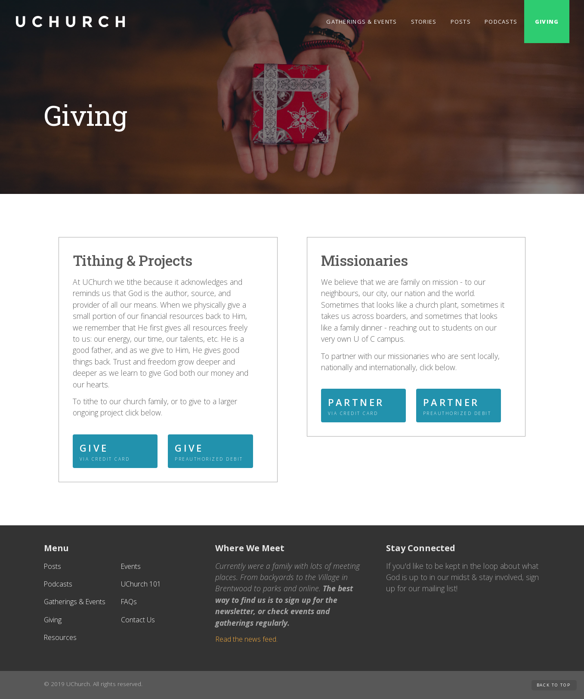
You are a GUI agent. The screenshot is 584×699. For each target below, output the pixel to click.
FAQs (129, 601)
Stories (424, 21)
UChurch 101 (141, 584)
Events (131, 566)
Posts (461, 21)
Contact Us (138, 619)
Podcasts (501, 21)
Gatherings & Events (361, 21)
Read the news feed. (246, 639)
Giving (546, 21)
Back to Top (554, 685)
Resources (60, 637)
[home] (71, 21)
